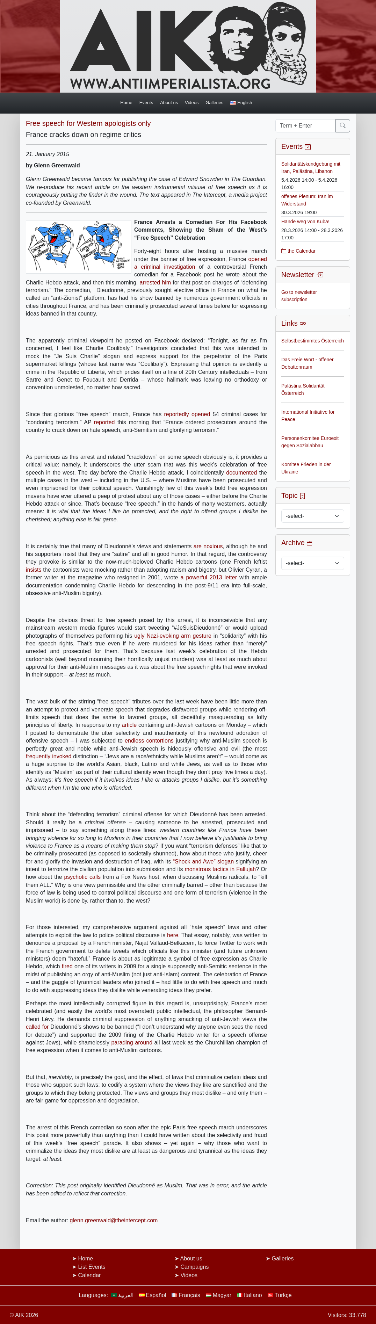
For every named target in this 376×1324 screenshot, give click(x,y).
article (129, 725)
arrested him (155, 282)
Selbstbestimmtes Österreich (312, 340)
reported (104, 422)
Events (146, 102)
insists (33, 570)
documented (241, 473)
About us (169, 102)
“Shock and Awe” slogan (203, 861)
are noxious (208, 546)
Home (126, 102)
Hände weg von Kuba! (305, 221)
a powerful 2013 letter (209, 577)
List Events (91, 1267)
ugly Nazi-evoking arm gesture (172, 636)
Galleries (214, 102)
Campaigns (194, 1267)
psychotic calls (82, 877)
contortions (160, 741)
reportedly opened (187, 414)
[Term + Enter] (305, 125)
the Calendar (298, 251)
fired (67, 966)
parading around (131, 1043)
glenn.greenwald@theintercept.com (114, 1220)
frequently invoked (48, 756)
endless (134, 741)
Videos (191, 102)
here (172, 935)
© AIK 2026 (24, 1315)
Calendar (89, 1275)
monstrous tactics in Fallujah (220, 869)
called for (37, 1027)
